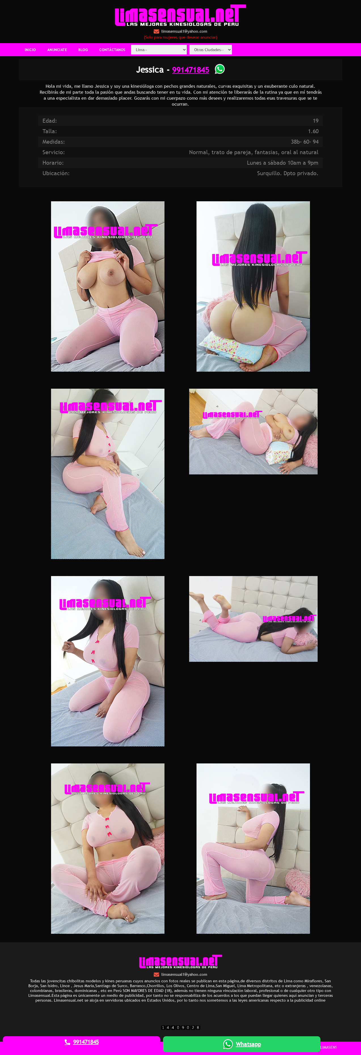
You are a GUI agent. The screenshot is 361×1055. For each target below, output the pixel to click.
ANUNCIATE (57, 49)
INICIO (30, 49)
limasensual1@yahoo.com (180, 31)
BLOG (83, 49)
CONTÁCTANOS (112, 49)
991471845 (190, 70)
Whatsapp (242, 1044)
